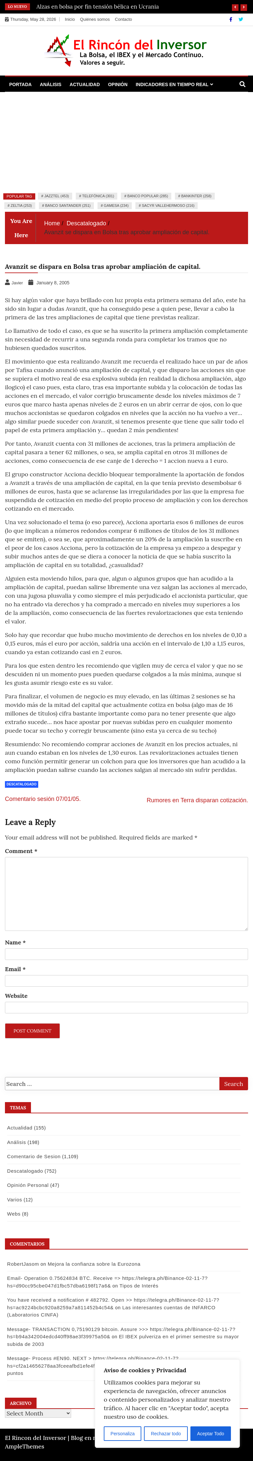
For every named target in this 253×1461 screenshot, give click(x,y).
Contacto (123, 19)
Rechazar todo (166, 1433)
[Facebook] (231, 19)
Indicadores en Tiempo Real (172, 84)
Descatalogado (22, 784)
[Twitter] (241, 19)
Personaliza (123, 1433)
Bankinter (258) (196, 196)
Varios (13, 1199)
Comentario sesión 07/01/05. (43, 799)
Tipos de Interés (137, 1285)
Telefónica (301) (98, 196)
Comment (21, 851)
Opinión (117, 84)
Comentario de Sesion (32, 1156)
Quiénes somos (95, 19)
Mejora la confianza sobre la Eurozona (92, 1264)
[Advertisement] (126, 141)
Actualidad (85, 84)
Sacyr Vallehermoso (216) (168, 205)
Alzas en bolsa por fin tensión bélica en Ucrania (98, 6)
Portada (20, 84)
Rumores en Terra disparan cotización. (197, 800)
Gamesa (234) (116, 205)
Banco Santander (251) (68, 205)
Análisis (50, 84)
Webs (12, 1214)
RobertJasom (22, 1264)
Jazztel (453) (56, 196)
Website (16, 996)
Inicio (70, 19)
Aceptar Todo (210, 1433)
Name (15, 942)
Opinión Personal (26, 1185)
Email (15, 969)
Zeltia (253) (21, 205)
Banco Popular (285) (147, 196)
